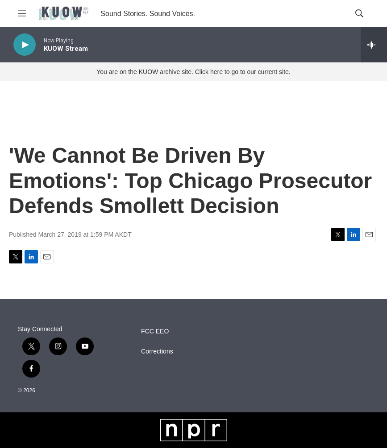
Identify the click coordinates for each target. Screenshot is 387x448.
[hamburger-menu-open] (21, 13)
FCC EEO (155, 331)
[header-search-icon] (359, 13)
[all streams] (374, 44)
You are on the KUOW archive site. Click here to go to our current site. (193, 71)
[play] (24, 45)
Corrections (157, 351)
